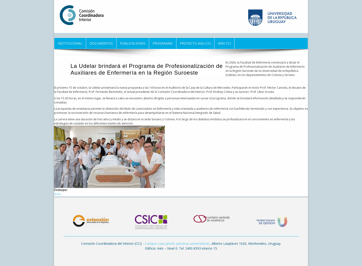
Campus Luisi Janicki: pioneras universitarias (177, 243)
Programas (163, 43)
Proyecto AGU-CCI (195, 43)
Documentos (101, 43)
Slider (57, 194)
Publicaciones (132, 43)
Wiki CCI (224, 43)
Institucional (70, 43)
